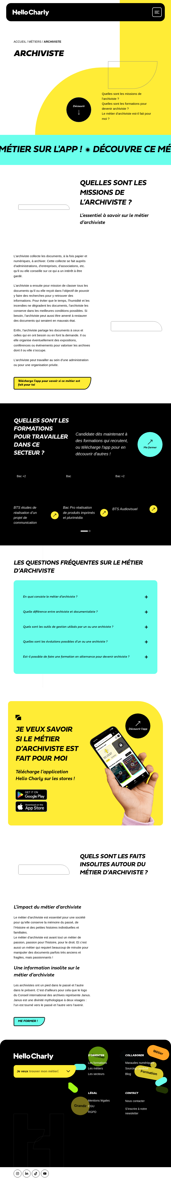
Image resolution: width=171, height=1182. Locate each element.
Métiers (34, 41)
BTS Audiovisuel (124, 509)
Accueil (20, 41)
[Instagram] (17, 1173)
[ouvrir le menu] (157, 12)
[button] (84, 531)
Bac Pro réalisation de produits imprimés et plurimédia (79, 512)
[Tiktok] (36, 1173)
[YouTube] (45, 1173)
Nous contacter (135, 1101)
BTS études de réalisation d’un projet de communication (25, 515)
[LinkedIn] (27, 1173)
